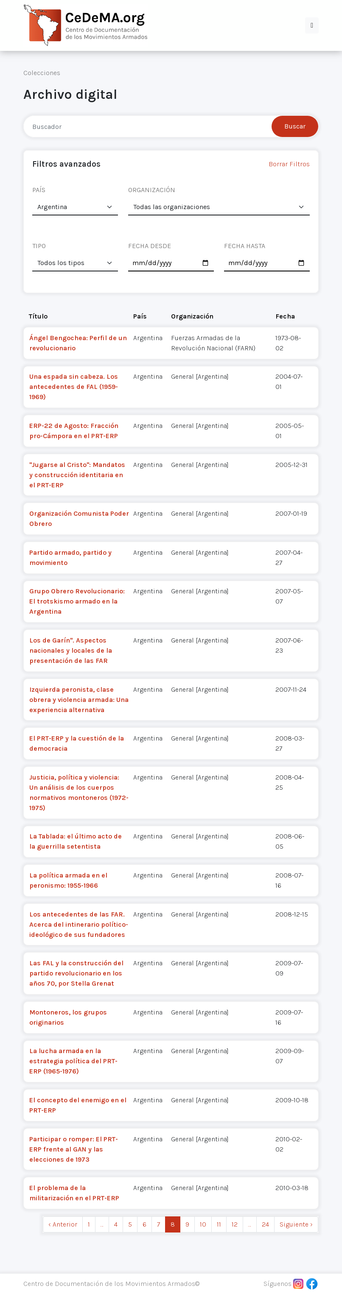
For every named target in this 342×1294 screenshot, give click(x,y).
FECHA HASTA (244, 246)
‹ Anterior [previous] (62, 1224)
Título (38, 316)
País (140, 316)
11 (219, 1224)
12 (235, 1224)
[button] (312, 25)
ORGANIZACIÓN (151, 190)
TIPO (39, 246)
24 (265, 1224)
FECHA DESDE (149, 246)
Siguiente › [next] (296, 1224)
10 (203, 1224)
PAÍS (38, 190)
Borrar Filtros (289, 164)
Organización (192, 316)
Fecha (285, 316)
